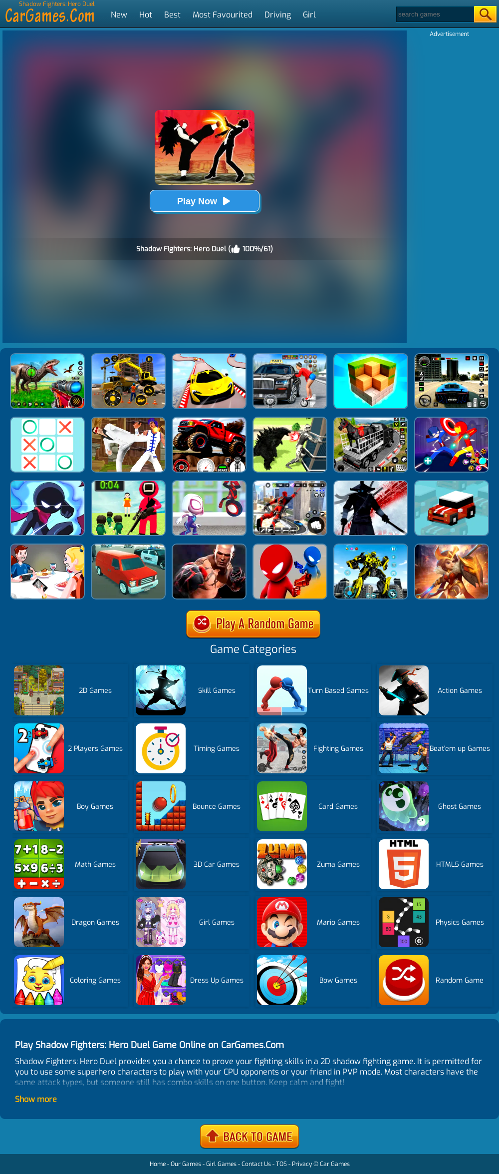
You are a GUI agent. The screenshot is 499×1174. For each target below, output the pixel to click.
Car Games (335, 1164)
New (119, 14)
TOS (281, 1164)
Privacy (302, 1164)
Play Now (204, 201)
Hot (145, 14)
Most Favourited (222, 14)
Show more (36, 1099)
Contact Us (256, 1164)
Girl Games (221, 1164)
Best (172, 14)
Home (158, 1164)
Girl (309, 14)
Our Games (186, 1164)
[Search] (434, 14)
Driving (277, 14)
